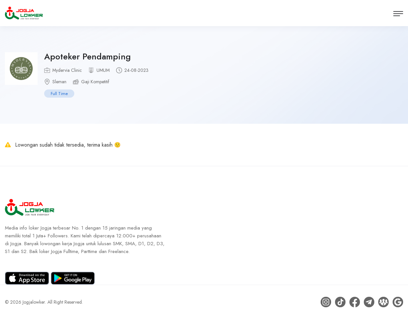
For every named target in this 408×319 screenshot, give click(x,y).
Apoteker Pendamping (87, 56)
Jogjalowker (34, 302)
